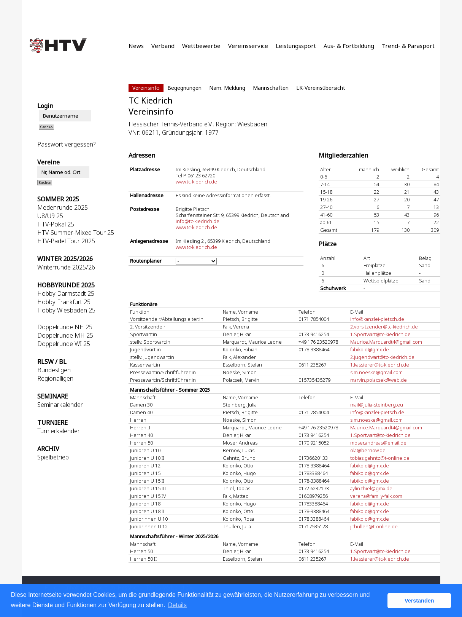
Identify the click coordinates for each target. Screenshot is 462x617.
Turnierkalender (58, 431)
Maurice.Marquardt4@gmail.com (386, 341)
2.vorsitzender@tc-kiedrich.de (384, 326)
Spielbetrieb (53, 457)
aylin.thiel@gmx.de (371, 488)
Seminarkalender (60, 404)
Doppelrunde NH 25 (64, 327)
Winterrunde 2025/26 (66, 267)
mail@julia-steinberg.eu (376, 404)
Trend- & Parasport (408, 45)
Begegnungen (184, 87)
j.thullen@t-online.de (374, 526)
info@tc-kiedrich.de (197, 221)
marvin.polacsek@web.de (378, 379)
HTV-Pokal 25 (55, 224)
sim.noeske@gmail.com (376, 372)
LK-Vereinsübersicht (320, 87)
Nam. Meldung (227, 87)
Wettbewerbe (201, 45)
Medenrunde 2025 (62, 207)
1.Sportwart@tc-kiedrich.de (380, 334)
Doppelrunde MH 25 (65, 335)
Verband (163, 45)
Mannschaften (271, 87)
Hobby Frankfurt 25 (63, 302)
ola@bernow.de (368, 450)
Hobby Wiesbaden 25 (66, 310)
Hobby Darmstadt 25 (65, 293)
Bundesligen (54, 370)
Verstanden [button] (419, 601)
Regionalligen (55, 378)
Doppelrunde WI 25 (63, 344)
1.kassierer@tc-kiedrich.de (379, 364)
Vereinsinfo (146, 87)
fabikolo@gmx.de (369, 349)
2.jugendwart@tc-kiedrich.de (382, 357)
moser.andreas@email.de (378, 442)
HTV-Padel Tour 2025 (66, 241)
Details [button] (177, 605)
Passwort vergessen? (66, 144)
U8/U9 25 (50, 216)
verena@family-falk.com (376, 496)
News (136, 45)
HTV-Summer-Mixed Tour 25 (75, 232)
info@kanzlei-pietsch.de (377, 319)
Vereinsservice (248, 45)
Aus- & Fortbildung (349, 45)
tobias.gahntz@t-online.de (380, 457)
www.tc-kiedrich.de (196, 181)
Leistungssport (296, 45)
